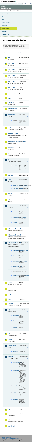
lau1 (9, 295)
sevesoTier (15, 386)
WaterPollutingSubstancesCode (15, 275)
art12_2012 (11, 63)
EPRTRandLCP (13, 134)
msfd (9, 333)
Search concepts (21, 52)
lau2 (9, 299)
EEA (9, 1)
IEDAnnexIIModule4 (13, 243)
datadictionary (12, 108)
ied (9, 206)
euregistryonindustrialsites (13, 141)
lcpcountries (15, 315)
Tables (4, 19)
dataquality (11, 114)
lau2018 (10, 303)
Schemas (4, 25)
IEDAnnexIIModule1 (13, 229)
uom (9, 414)
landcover (11, 289)
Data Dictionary (14, 10)
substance (15, 399)
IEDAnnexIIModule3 (13, 235)
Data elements (6, 22)
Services (4, 31)
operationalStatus (15, 362)
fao (9, 154)
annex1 (15, 211)
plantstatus (15, 320)
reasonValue (15, 370)
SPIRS (14, 393)
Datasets (4, 16)
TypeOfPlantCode (15, 266)
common (11, 102)
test (9, 409)
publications (12, 345)
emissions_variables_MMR (15, 185)
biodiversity (12, 94)
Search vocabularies (10, 52)
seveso (10, 356)
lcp (9, 309)
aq (9, 57)
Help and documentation (8, 14)
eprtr (9, 128)
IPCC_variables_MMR (15, 188)
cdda (9, 98)
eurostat (10, 148)
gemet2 (10, 175)
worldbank (11, 426)
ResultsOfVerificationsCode (15, 261)
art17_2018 (11, 88)
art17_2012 (11, 81)
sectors (15, 327)
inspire (10, 283)
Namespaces (5, 34)
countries (15, 165)
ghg (9, 179)
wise (9, 420)
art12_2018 (11, 69)
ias (9, 200)
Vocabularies (5, 28)
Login (19, 3)
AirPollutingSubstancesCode (15, 250)
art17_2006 (11, 75)
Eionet (8, 10)
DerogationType (15, 255)
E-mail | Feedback (6, 437)
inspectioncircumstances (15, 217)
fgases (10, 160)
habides (10, 193)
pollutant (15, 222)
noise (10, 339)
